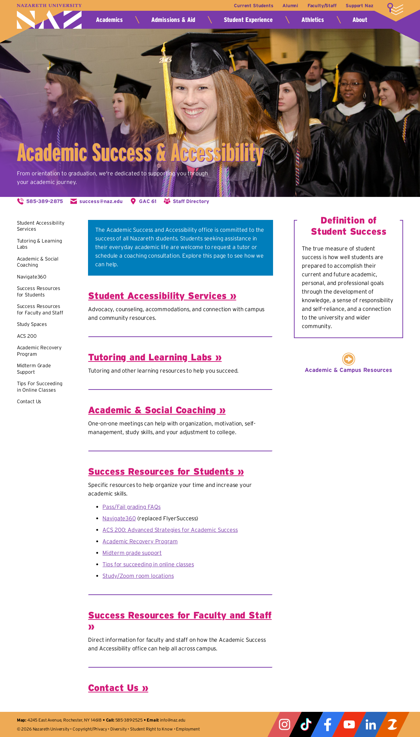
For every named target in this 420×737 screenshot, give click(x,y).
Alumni (290, 5)
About (359, 19)
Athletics (312, 19)
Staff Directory (191, 201)
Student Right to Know (151, 729)
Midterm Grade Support (34, 369)
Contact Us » (118, 687)
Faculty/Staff (322, 5)
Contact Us (29, 401)
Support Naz (359, 5)
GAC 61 (147, 201)
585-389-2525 (129, 720)
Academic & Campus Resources (348, 370)
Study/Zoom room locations (138, 575)
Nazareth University (49, 16)
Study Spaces (32, 324)
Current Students (253, 5)
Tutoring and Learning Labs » (155, 357)
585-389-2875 (44, 201)
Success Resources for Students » (166, 471)
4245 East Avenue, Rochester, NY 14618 (64, 720)
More (395, 9)
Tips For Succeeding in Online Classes (40, 387)
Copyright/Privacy (90, 729)
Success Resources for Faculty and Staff (40, 309)
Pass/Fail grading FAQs (131, 506)
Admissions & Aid (173, 19)
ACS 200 (27, 336)
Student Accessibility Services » (162, 295)
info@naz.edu (172, 720)
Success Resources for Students (38, 291)
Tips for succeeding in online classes (148, 564)
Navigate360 (31, 277)
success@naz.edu (101, 201)
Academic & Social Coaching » (157, 410)
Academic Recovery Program (139, 541)
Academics (109, 19)
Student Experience (248, 19)
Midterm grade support (132, 552)
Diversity (118, 729)
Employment (187, 729)
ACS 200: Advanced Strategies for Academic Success (169, 529)
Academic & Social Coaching (38, 262)
